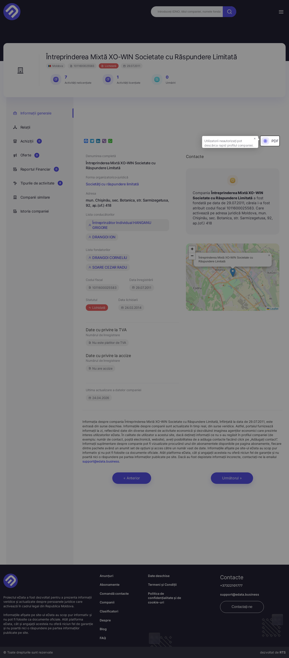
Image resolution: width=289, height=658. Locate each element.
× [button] (255, 138)
